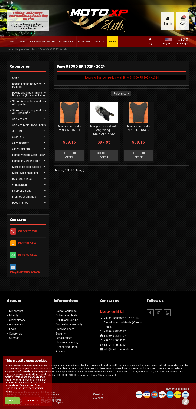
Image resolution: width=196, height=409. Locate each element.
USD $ (182, 42)
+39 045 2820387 (27, 231)
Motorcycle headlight (25, 172)
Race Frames (20, 202)
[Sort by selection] (121, 93)
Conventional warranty (69, 324)
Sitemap (14, 338)
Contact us (15, 333)
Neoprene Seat (21, 190)
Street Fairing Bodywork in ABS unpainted (28, 112)
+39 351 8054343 (27, 243)
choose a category (67, 342)
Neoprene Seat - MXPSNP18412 (138, 128)
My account (16, 311)
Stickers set (19, 119)
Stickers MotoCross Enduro (29, 125)
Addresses (16, 324)
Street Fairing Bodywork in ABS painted (28, 103)
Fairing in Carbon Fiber (26, 161)
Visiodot (98, 398)
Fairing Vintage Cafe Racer (28, 155)
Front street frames (24, 196)
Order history (17, 320)
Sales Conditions (66, 311)
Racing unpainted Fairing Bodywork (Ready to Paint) (28, 94)
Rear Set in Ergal (22, 178)
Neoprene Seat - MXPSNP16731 (69, 128)
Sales (15, 78)
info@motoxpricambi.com (25, 272)
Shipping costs (65, 329)
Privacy (60, 351)
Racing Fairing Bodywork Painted (27, 85)
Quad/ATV (18, 137)
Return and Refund (67, 320)
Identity (13, 315)
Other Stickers (21, 149)
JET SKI (17, 131)
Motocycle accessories (26, 166)
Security (61, 333)
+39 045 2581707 (115, 335)
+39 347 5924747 (27, 255)
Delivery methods (66, 315)
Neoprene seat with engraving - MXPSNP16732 (104, 130)
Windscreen (19, 184)
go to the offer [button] (69, 155)
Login (12, 329)
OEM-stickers (20, 143)
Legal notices (64, 338)
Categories (20, 66)
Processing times (67, 347)
